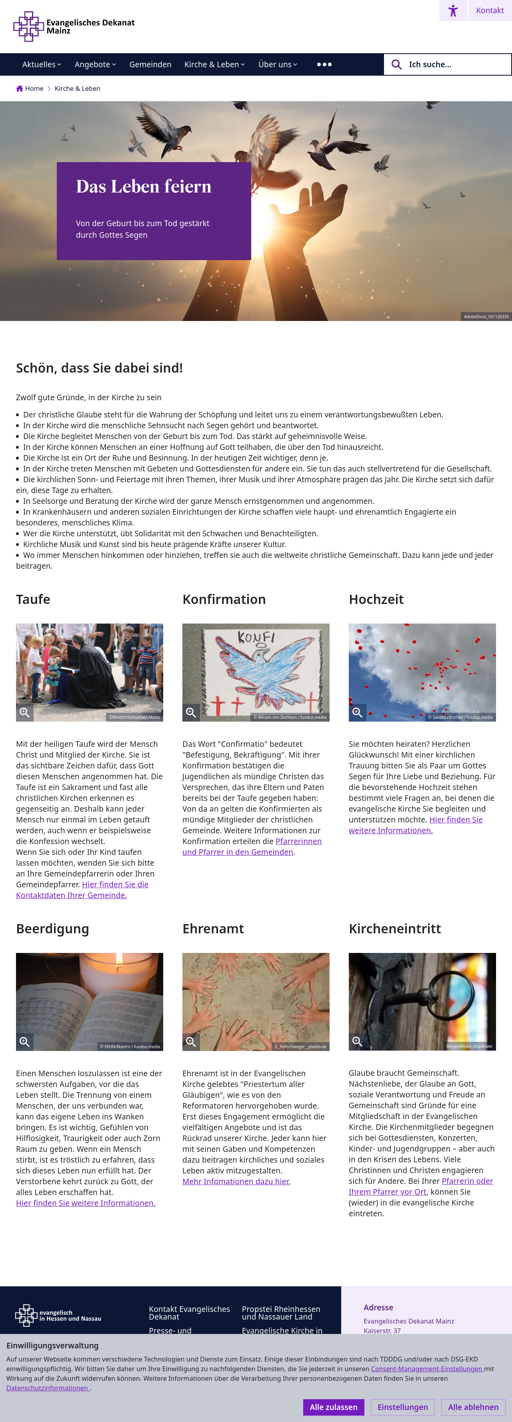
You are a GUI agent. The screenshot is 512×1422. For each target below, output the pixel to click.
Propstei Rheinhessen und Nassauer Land (281, 1313)
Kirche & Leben (211, 64)
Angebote (92, 64)
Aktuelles (39, 64)
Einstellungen (403, 1407)
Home (30, 88)
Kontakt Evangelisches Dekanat (189, 1313)
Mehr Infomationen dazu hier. (236, 1181)
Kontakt (490, 10)
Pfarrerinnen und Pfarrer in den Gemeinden (252, 846)
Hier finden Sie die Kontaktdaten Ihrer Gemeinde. (82, 890)
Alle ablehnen (473, 1407)
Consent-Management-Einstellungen (427, 1368)
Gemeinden (151, 64)
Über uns (275, 64)
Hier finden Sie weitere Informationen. (416, 825)
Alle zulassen (334, 1407)
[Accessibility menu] (453, 10)
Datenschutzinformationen (48, 1388)
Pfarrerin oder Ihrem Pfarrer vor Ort (421, 1186)
